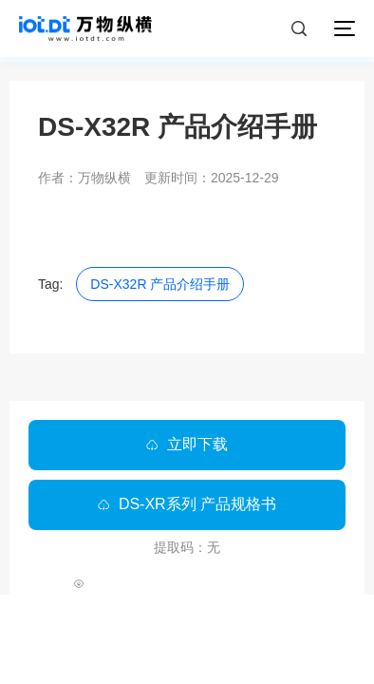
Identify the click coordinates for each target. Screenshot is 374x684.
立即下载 (187, 444)
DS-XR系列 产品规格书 (187, 504)
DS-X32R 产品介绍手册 (160, 284)
